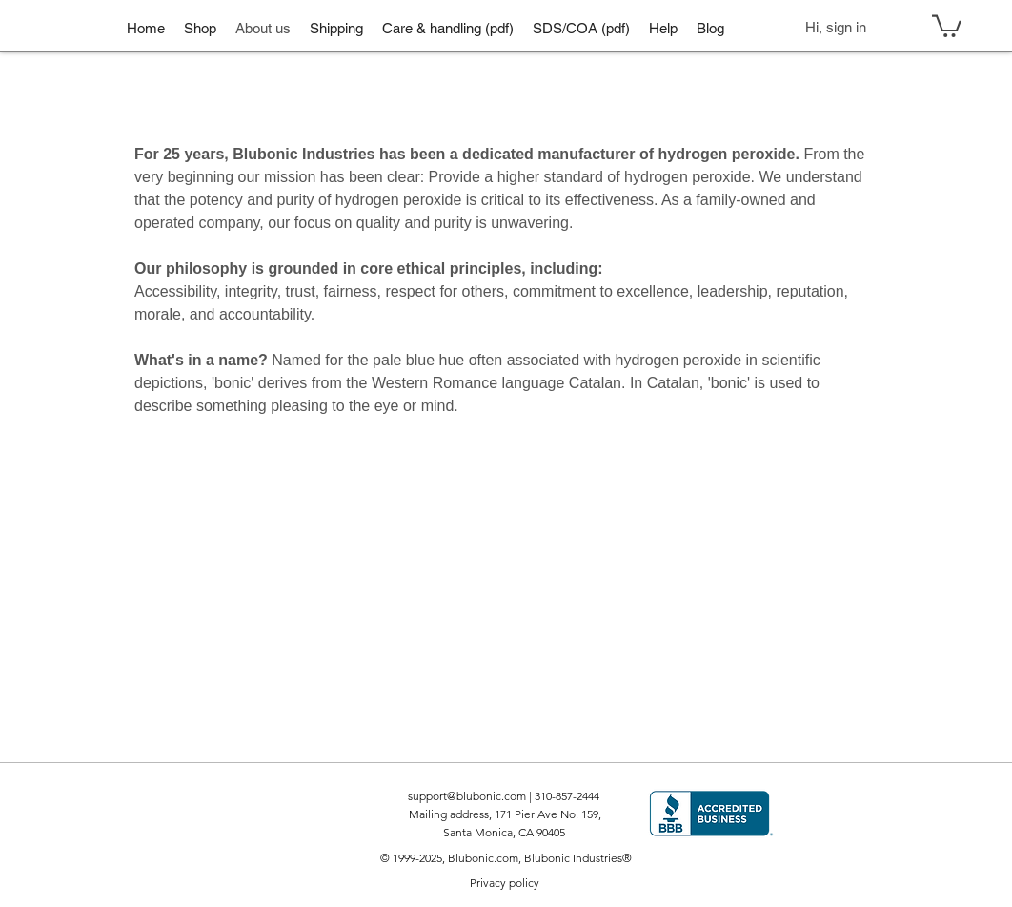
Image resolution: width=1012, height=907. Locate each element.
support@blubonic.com (467, 796)
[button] (200, 27)
